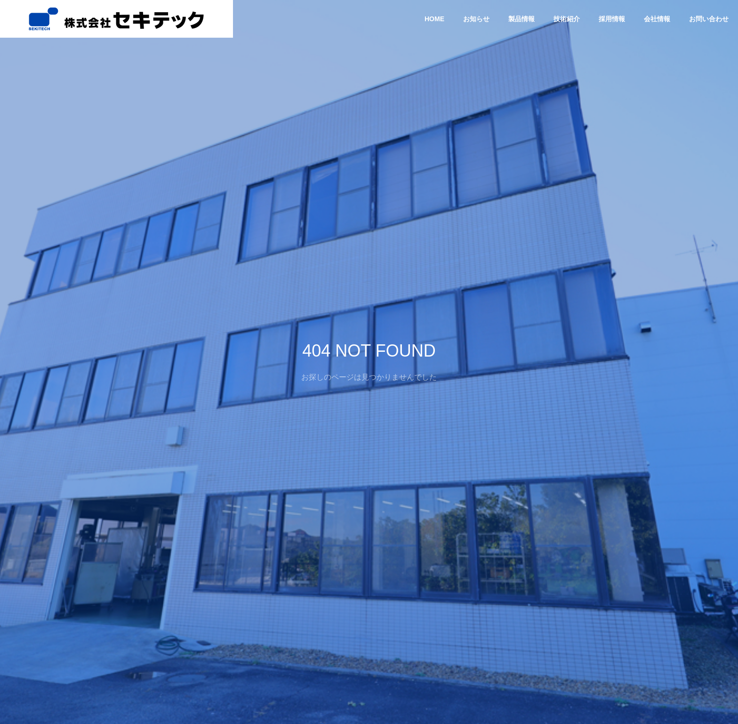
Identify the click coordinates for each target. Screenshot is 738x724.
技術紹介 (567, 19)
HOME (434, 19)
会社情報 (657, 19)
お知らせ (476, 19)
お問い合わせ (709, 19)
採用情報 (612, 19)
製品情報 (521, 19)
